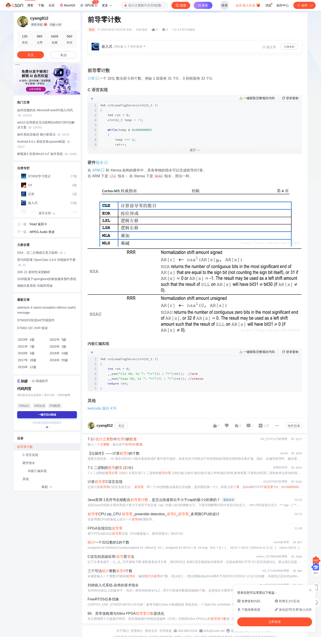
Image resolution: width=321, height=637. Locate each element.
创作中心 (282, 5)
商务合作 (151, 631)
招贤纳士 (137, 631)
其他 (26, 479)
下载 (41, 5)
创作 (304, 5)
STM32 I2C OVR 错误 (32, 328)
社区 (52, 5)
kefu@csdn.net (214, 631)
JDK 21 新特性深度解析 (33, 272)
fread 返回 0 (38, 224)
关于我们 (122, 631)
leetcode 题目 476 (102, 408)
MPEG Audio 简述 (42, 232)
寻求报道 (165, 631)
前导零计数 (25, 447)
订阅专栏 (289, 46)
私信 (63, 55)
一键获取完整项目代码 (259, 98)
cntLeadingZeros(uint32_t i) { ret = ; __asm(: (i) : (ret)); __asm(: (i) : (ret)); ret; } (151, 373)
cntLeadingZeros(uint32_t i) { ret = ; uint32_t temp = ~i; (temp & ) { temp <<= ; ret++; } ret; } (129, 132)
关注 (121, 426)
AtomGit (67, 5)
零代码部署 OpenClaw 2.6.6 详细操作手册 (46, 262)
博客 (30, 5)
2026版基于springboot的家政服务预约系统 (46, 279)
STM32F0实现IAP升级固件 (36, 320)
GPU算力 (89, 4)
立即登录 (274, 622)
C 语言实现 (30, 455)
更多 (107, 5)
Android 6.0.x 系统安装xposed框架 (43, 144)
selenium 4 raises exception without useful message (46, 310)
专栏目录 (294, 426)
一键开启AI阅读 (47, 414)
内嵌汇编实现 (37, 471)
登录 (224, 5)
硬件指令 (29, 463)
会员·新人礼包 (248, 5)
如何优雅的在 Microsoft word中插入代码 (45, 112)
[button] (44, 427)
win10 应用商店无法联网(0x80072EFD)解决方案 (46, 125)
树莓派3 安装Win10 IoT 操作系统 (47, 154)
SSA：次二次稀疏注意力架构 (41, 252)
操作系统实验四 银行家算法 (43, 134)
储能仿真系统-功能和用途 (35, 285)
